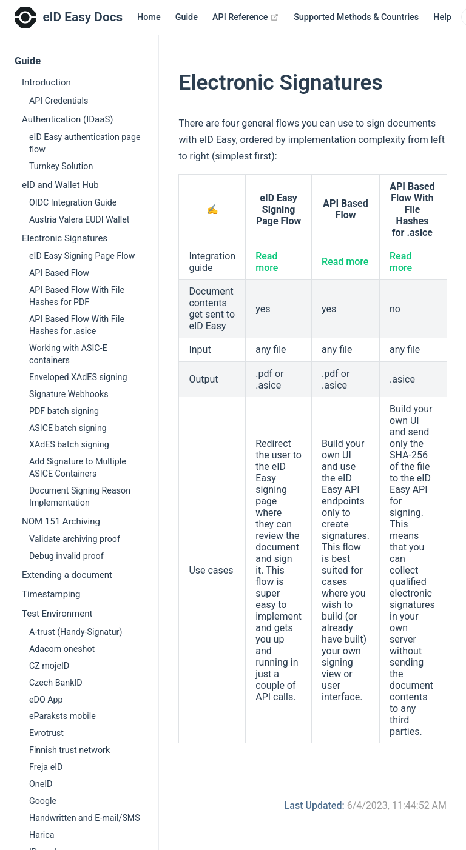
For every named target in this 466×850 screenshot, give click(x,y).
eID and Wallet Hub (60, 184)
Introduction (46, 82)
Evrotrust (46, 733)
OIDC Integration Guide (72, 202)
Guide (186, 17)
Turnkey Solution (61, 166)
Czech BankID (56, 683)
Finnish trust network (69, 750)
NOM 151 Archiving (61, 521)
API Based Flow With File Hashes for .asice (76, 325)
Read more (266, 261)
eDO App (46, 699)
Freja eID (45, 767)
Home (149, 17)
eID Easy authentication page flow (85, 143)
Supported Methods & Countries (356, 17)
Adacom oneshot (62, 649)
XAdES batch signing (69, 444)
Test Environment (57, 613)
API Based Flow (59, 273)
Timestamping (51, 594)
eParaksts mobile (62, 716)
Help (442, 17)
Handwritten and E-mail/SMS (84, 818)
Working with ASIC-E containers (68, 354)
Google (42, 801)
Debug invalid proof (66, 556)
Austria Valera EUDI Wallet (79, 219)
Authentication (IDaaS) (67, 119)
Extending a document (67, 574)
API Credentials (58, 100)
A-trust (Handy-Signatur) (75, 632)
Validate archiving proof (74, 539)
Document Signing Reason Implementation (79, 496)
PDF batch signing (64, 411)
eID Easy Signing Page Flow (82, 256)
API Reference (245, 17)
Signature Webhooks (69, 394)
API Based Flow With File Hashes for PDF (76, 296)
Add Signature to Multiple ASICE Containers (77, 467)
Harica (41, 835)
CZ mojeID (49, 666)
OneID (40, 784)
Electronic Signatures (64, 238)
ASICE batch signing (68, 428)
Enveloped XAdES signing (78, 377)
